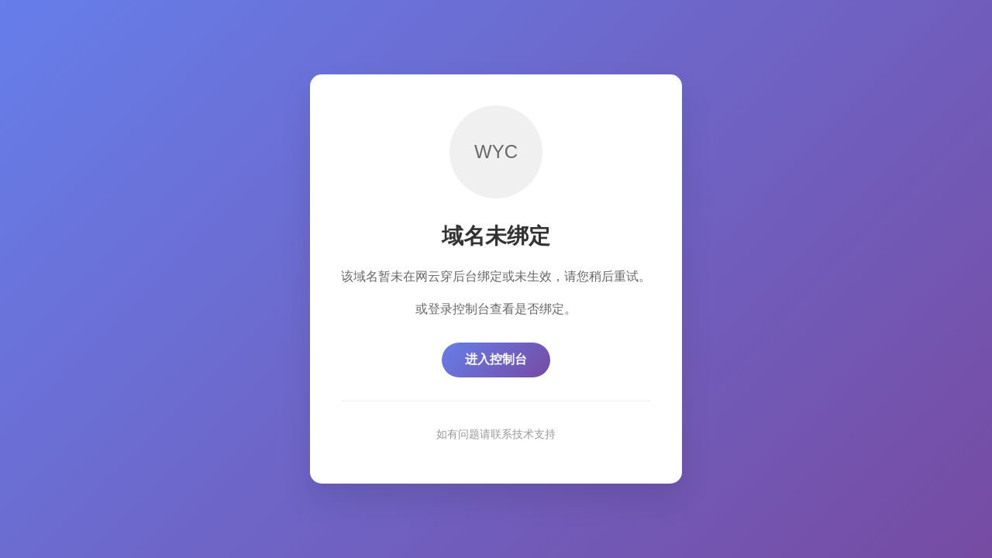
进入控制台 (496, 359)
